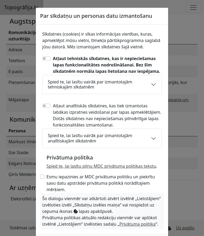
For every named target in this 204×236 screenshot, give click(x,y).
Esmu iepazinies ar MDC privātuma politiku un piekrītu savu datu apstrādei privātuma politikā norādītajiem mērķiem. (100, 183)
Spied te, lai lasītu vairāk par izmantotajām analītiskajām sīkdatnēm (90, 138)
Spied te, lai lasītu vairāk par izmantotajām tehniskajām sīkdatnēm (90, 84)
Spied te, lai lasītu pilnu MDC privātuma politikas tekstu (101, 166)
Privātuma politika (137, 224)
